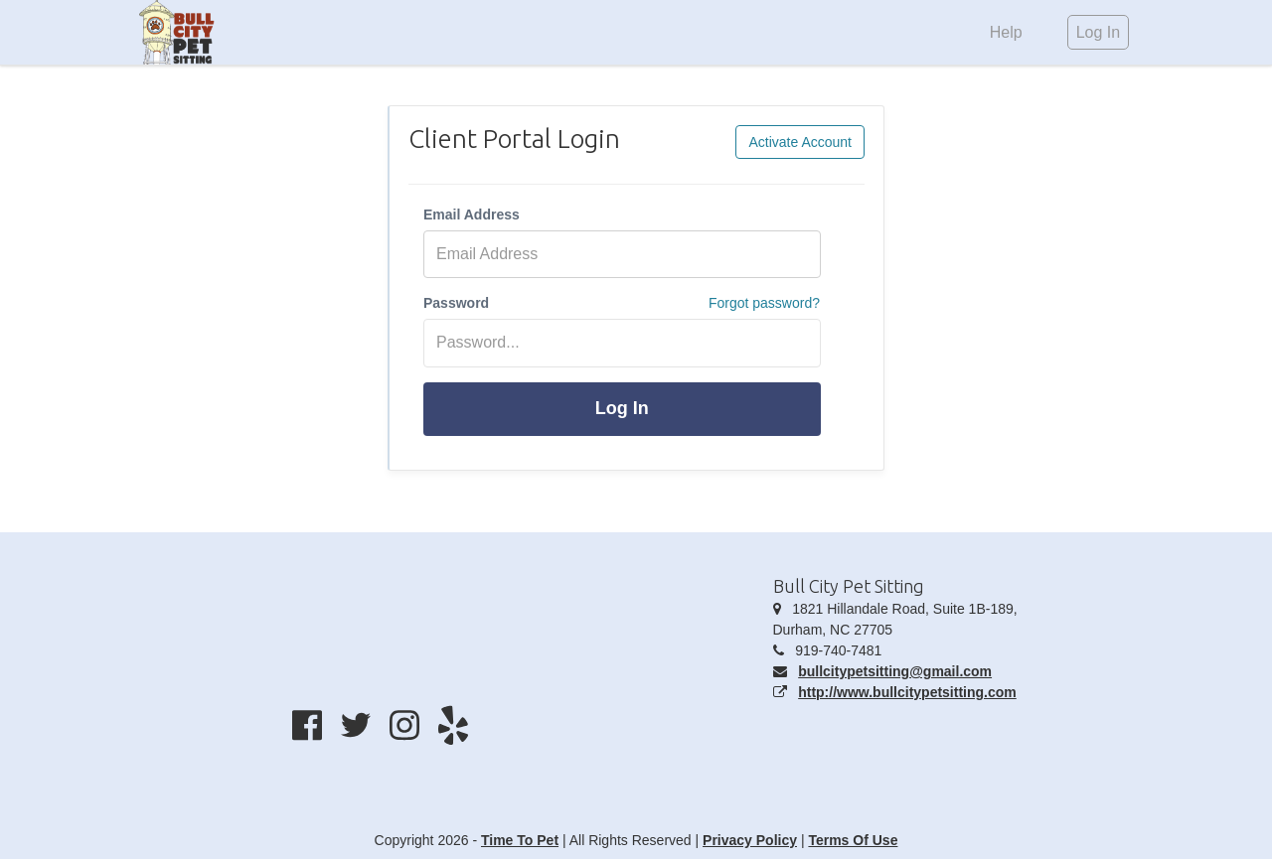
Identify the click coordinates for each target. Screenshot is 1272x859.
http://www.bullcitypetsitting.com (907, 692)
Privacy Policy (750, 840)
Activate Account (800, 142)
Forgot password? (764, 303)
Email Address (471, 214)
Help (1006, 32)
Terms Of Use (852, 840)
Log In (622, 408)
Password (456, 303)
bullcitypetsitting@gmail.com (895, 671)
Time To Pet (519, 840)
